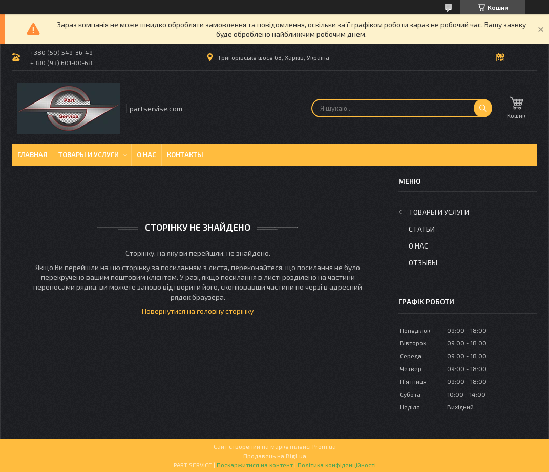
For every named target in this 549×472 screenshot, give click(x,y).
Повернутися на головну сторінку (198, 310)
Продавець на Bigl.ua (274, 455)
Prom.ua (324, 446)
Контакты (185, 155)
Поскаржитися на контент (255, 464)
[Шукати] (483, 108)
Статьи (422, 228)
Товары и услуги (88, 155)
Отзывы (423, 262)
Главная (32, 155)
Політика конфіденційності (337, 464)
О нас (146, 155)
